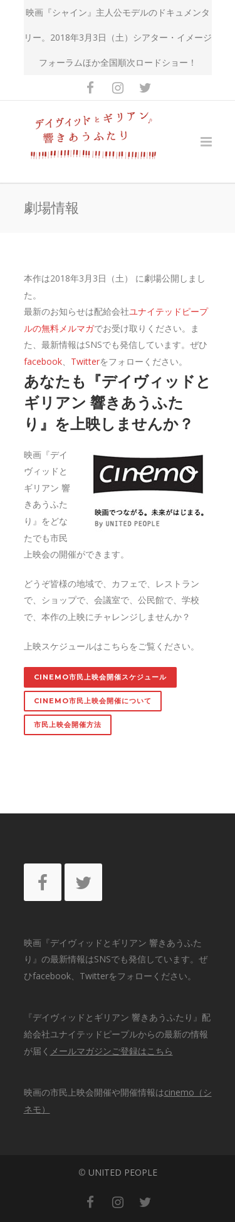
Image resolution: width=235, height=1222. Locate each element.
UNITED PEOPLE (122, 1172)
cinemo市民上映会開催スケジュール (100, 677)
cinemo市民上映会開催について (93, 700)
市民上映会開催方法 (68, 724)
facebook (43, 361)
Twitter (85, 361)
